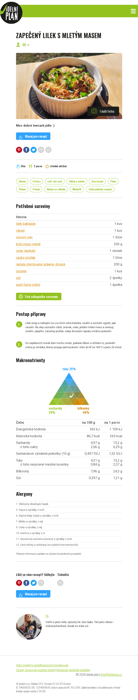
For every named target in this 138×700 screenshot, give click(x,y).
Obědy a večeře (77, 181)
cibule (20, 231)
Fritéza (36, 181)
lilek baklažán (26, 224)
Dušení (22, 181)
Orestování (97, 181)
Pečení (22, 189)
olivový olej (24, 237)
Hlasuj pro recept (33, 137)
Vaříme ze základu (56, 189)
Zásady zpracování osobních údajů (35, 670)
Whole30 (76, 189)
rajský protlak (25, 258)
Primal (36, 189)
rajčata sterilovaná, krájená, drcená (40, 264)
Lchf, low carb (54, 181)
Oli (24, 44)
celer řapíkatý (26, 251)
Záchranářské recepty (100, 189)
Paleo (113, 181)
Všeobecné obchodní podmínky (73, 670)
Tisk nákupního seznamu (38, 296)
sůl (18, 278)
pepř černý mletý (28, 285)
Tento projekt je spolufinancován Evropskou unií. (42, 665)
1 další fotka (102, 111)
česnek (21, 271)
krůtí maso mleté (28, 244)
